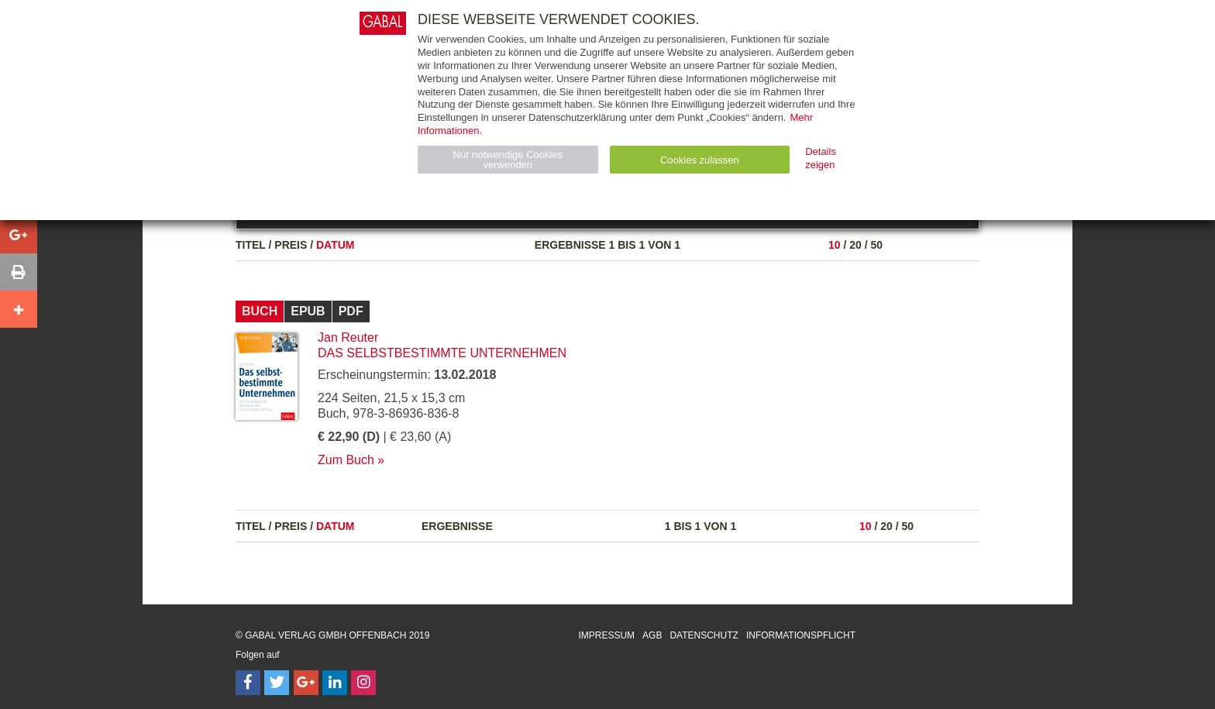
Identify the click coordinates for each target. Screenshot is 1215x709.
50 (876, 245)
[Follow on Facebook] (248, 682)
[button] (18, 234)
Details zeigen (820, 158)
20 (855, 245)
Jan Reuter (348, 337)
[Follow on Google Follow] (306, 682)
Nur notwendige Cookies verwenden (508, 159)
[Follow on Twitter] (276, 682)
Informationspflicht (800, 635)
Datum (335, 245)
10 (834, 245)
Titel (251, 245)
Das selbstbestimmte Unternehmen (442, 353)
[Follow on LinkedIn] (334, 682)
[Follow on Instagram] (363, 682)
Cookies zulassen (699, 160)
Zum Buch (346, 459)
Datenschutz (703, 635)
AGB (652, 635)
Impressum (606, 635)
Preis (290, 245)
